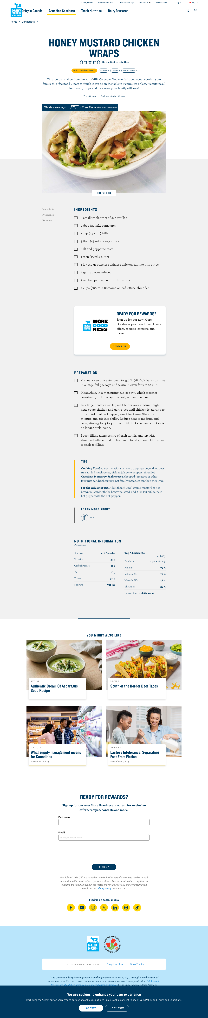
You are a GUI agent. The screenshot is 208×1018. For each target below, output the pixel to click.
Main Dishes (129, 70)
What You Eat (137, 964)
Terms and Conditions (169, 999)
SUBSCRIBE (120, 346)
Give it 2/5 (86, 62)
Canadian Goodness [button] (73, 10)
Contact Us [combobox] (143, 2)
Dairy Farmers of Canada (16, 10)
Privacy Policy (144, 999)
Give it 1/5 (81, 62)
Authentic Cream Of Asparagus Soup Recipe (54, 688)
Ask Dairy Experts (86, 2)
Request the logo (127, 2)
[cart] (188, 11)
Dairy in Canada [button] (41, 10)
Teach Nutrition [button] (105, 10)
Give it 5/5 (98, 62)
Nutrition (47, 220)
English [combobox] (179, 2)
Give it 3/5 (90, 62)
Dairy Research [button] (134, 10)
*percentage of (139, 592)
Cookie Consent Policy (124, 999)
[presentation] (104, 852)
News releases (161, 2)
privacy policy (104, 888)
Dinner (103, 70)
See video (104, 193)
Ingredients (48, 209)
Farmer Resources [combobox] (105, 2)
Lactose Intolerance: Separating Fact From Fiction (134, 754)
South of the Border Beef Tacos (134, 686)
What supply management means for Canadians (56, 754)
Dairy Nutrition (115, 964)
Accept (91, 1008)
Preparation (48, 214)
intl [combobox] (193, 2)
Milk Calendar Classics (84, 70)
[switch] (93, 107)
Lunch (115, 70)
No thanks (117, 1008)
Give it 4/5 (94, 62)
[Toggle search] (196, 11)
